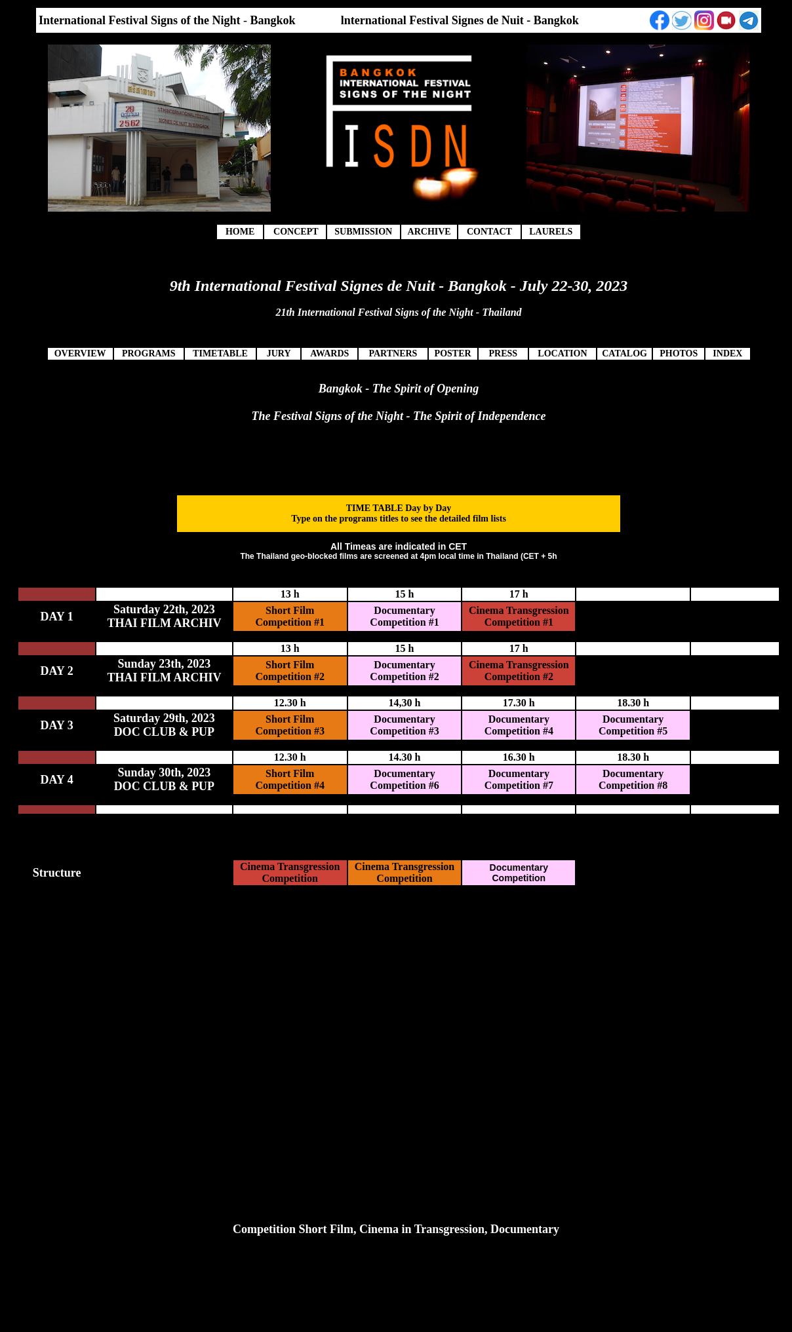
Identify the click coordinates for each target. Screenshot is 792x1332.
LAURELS (550, 232)
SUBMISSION (363, 232)
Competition (399, 730)
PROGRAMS (149, 353)
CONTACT (489, 232)
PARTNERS (392, 353)
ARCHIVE (429, 232)
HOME (240, 232)
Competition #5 (633, 730)
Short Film (290, 719)
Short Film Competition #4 (290, 779)
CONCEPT (295, 232)
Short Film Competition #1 (290, 616)
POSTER (453, 353)
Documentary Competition (517, 725)
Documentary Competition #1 (404, 616)
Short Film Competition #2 (290, 670)
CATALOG (624, 353)
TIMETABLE (220, 353)
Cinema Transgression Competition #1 (518, 616)
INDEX (727, 353)
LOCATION (562, 353)
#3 (434, 730)
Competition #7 (519, 785)
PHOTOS (679, 353)
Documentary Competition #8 (633, 779)
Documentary (404, 719)
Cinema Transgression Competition (290, 872)
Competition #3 (290, 730)
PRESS (502, 353)
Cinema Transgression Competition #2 (518, 670)
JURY (279, 353)
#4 (548, 730)
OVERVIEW (80, 353)
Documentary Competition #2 (404, 670)
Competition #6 (404, 785)
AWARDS (329, 353)
